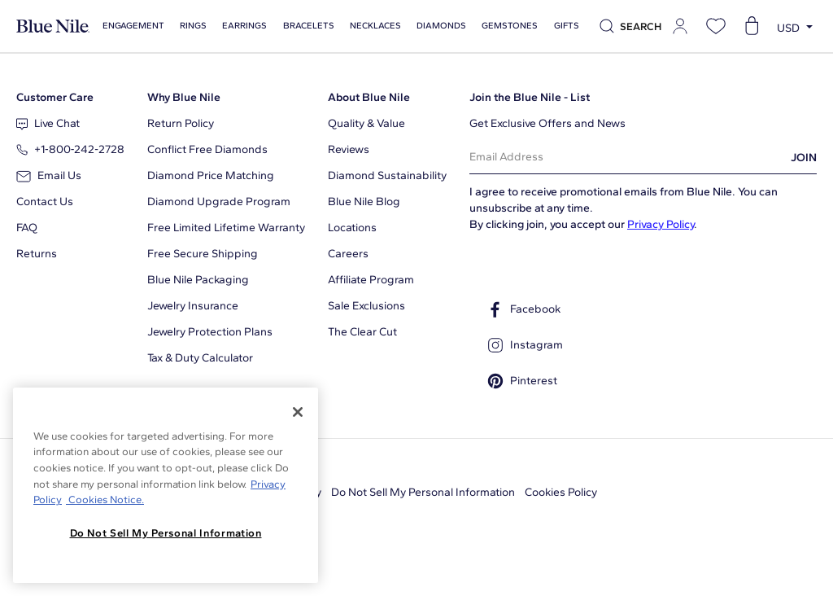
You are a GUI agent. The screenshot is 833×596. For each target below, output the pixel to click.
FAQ (26, 227)
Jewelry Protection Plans (210, 332)
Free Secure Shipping (202, 254)
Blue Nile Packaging (198, 280)
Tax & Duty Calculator (200, 358)
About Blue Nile (369, 97)
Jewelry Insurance (192, 306)
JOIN (804, 157)
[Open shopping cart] (751, 26)
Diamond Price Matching (210, 175)
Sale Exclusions (366, 306)
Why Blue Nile (183, 97)
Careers (348, 254)
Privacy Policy (660, 224)
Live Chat (48, 123)
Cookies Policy (561, 492)
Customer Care (55, 97)
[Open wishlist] (715, 26)
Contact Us (44, 201)
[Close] (298, 412)
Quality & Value (366, 123)
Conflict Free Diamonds (207, 149)
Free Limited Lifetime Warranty (226, 227)
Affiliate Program (371, 280)
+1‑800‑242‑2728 (70, 149)
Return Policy (180, 123)
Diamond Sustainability (387, 175)
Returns (36, 254)
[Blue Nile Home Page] (52, 26)
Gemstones (506, 25)
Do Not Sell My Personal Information (423, 492)
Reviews (348, 149)
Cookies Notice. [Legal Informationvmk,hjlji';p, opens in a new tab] (105, 499)
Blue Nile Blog (364, 201)
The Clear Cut (362, 332)
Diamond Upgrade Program (218, 201)
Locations (352, 227)
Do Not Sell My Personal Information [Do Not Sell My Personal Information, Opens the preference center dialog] (166, 533)
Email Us (48, 175)
